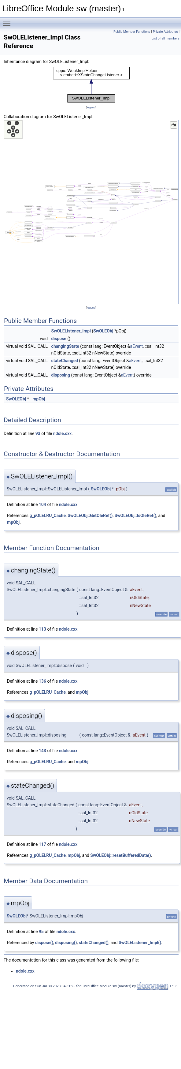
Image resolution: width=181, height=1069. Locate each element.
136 (42, 681)
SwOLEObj (103, 330)
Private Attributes (165, 32)
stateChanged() (94, 942)
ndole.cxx (62, 433)
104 (42, 504)
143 (42, 750)
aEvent (136, 346)
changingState (65, 346)
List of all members (165, 38)
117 (42, 844)
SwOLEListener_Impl (71, 330)
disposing (60, 375)
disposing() (66, 942)
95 (41, 931)
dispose (58, 338)
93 (37, 433)
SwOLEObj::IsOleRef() (136, 515)
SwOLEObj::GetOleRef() (90, 515)
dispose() (44, 942)
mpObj (38, 398)
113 (42, 629)
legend (91, 107)
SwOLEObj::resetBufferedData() (120, 855)
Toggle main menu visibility (8, 20)
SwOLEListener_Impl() (140, 942)
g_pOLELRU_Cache (47, 515)
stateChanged (64, 360)
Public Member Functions (131, 32)
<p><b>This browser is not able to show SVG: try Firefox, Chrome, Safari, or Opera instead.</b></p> (91, 84)
